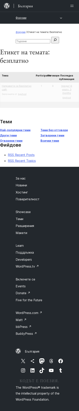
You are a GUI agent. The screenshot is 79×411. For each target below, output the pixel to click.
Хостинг (22, 192)
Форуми (21, 17)
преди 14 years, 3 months (66, 89)
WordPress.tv (27, 266)
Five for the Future (29, 300)
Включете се (25, 279)
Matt (21, 320)
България (32, 351)
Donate (23, 293)
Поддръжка (25, 252)
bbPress (23, 327)
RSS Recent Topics (22, 161)
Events (21, 286)
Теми (19, 219)
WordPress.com (29, 313)
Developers (24, 259)
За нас (21, 178)
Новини (21, 185)
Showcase (23, 212)
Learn (20, 246)
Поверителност (28, 199)
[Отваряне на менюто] (72, 6)
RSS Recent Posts (21, 155)
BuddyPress (26, 334)
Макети (21, 233)
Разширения (25, 226)
